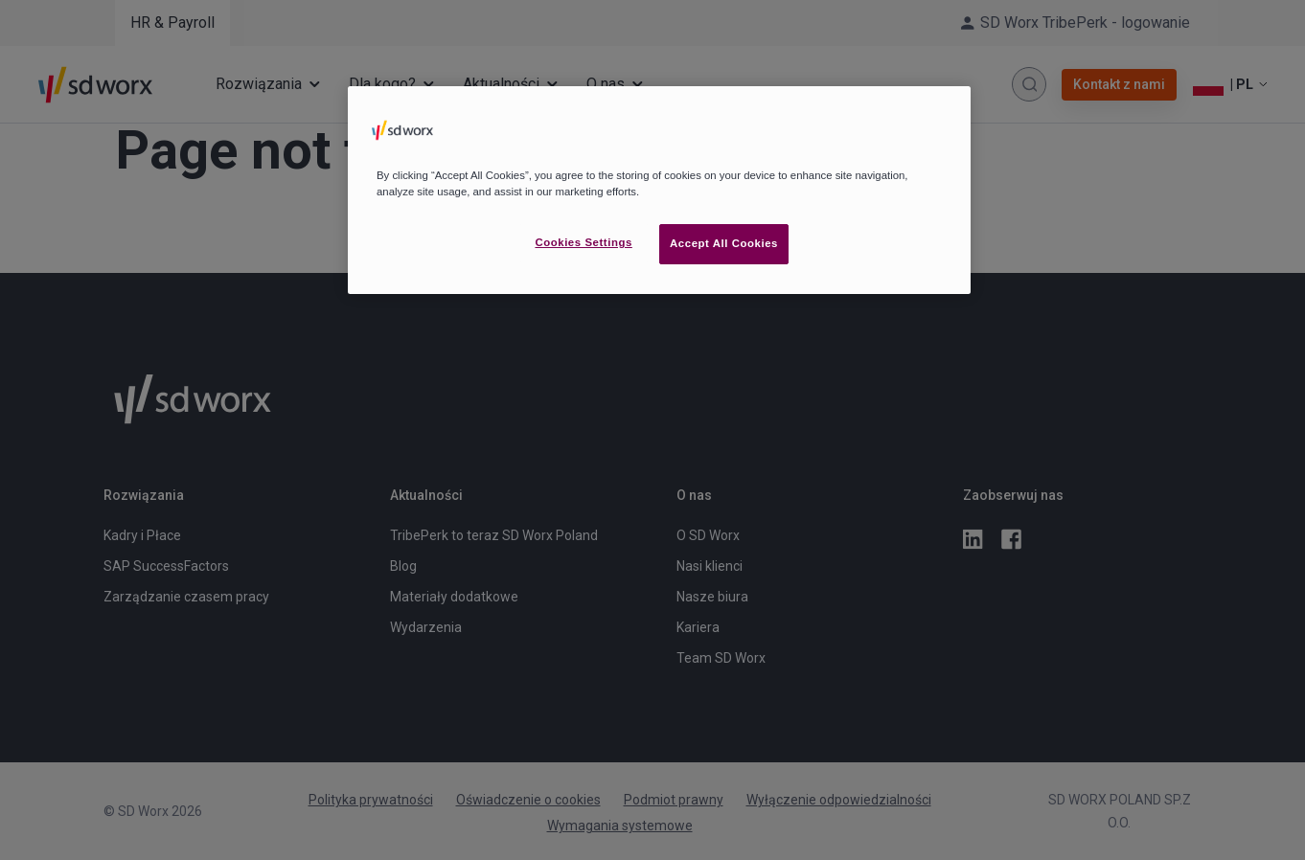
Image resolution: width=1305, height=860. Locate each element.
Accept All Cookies (724, 243)
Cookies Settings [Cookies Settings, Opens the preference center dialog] (583, 242)
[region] (659, 190)
